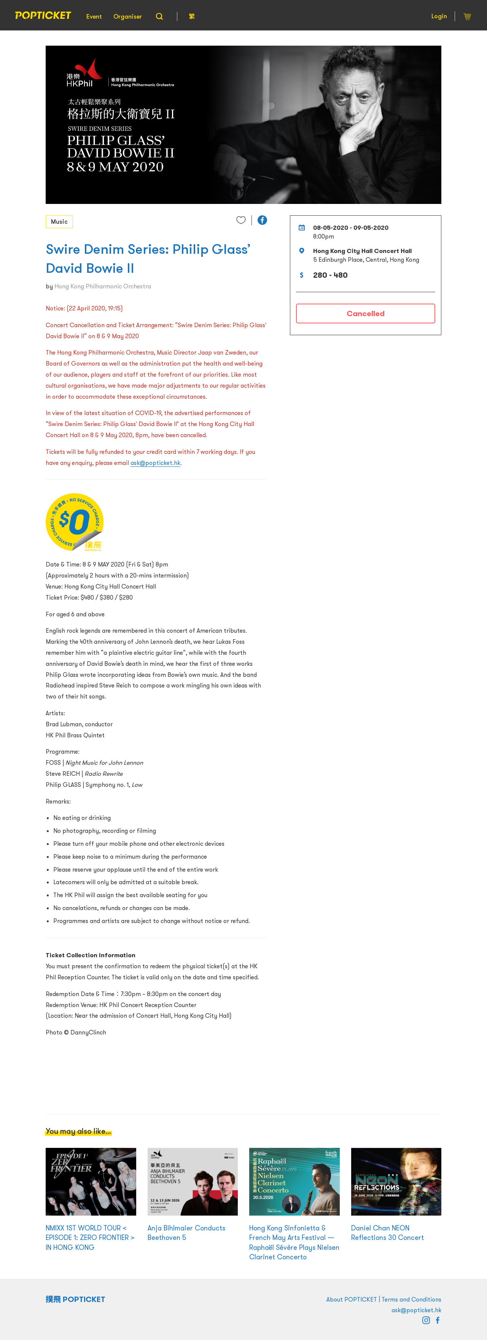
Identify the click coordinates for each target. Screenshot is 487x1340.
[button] (262, 220)
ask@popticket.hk (155, 462)
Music (59, 221)
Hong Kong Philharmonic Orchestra (102, 286)
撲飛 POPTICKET (75, 1299)
